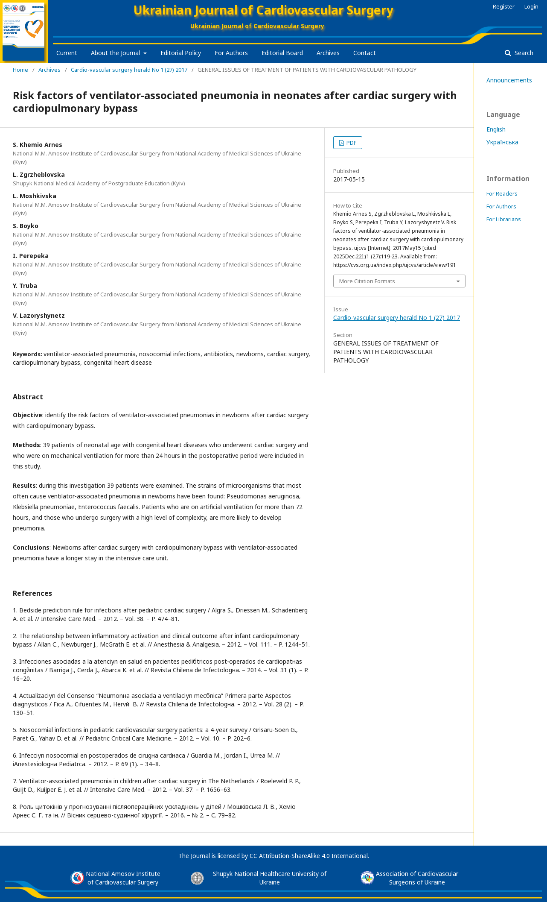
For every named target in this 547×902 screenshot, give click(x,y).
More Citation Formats (367, 281)
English (496, 129)
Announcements (509, 80)
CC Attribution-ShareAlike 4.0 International (309, 856)
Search (523, 53)
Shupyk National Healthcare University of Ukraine (269, 878)
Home (20, 69)
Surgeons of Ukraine (417, 882)
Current (66, 53)
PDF (350, 142)
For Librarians (503, 219)
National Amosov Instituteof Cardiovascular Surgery (123, 878)
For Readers (502, 193)
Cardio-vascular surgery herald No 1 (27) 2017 (129, 69)
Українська (502, 142)
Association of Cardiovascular (417, 874)
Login (531, 6)
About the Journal (116, 53)
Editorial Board (282, 53)
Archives (328, 53)
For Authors (231, 53)
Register (504, 6)
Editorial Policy (180, 53)
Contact (364, 53)
